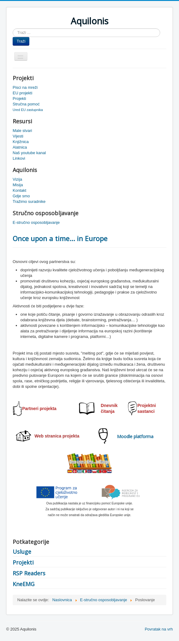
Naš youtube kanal (29, 152)
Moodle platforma (135, 436)
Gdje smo (21, 196)
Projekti (19, 98)
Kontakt (19, 190)
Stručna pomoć (26, 104)
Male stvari (22, 130)
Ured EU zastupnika (28, 110)
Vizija (17, 179)
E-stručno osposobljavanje (36, 222)
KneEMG (24, 584)
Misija (18, 185)
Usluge (22, 551)
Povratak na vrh (159, 629)
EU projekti (22, 93)
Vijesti (18, 136)
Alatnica (20, 147)
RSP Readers (29, 573)
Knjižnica (21, 141)
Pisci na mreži (25, 87)
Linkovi (19, 158)
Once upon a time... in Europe (60, 238)
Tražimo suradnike (29, 201)
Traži (21, 41)
